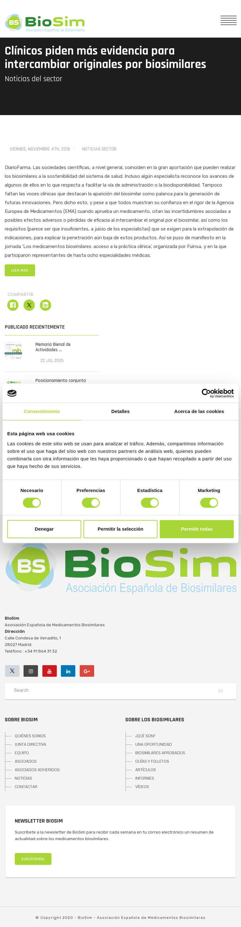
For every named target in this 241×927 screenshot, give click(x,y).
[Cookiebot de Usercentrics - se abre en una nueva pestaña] (206, 393)
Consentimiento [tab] (42, 411)
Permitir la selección (120, 529)
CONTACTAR (26, 787)
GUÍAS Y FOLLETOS (152, 761)
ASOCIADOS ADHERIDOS (37, 770)
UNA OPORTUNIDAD (153, 744)
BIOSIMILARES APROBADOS (160, 753)
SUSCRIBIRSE (33, 859)
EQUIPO (22, 753)
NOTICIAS (23, 778)
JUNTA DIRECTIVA (30, 744)
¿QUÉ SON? (145, 736)
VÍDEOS (142, 787)
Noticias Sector (99, 149)
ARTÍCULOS (145, 770)
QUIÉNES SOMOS (30, 736)
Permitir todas (197, 529)
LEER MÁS (20, 270)
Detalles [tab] (120, 411)
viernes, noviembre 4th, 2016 (40, 149)
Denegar (44, 529)
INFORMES (144, 778)
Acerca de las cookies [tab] (199, 411)
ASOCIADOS (26, 761)
